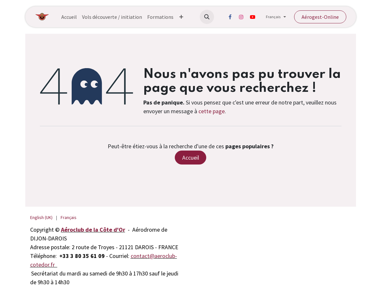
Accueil (190, 157)
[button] (207, 17)
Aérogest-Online (320, 17)
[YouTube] (252, 17)
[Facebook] (230, 17)
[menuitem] (69, 16)
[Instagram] (241, 17)
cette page (211, 111)
